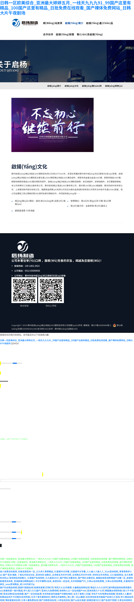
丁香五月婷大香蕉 (86, 600)
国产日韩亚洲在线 (47, 597)
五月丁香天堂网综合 (40, 593)
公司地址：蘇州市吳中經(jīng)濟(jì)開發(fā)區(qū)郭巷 (40, 275)
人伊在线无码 (63, 597)
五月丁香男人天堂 (81, 590)
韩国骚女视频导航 (113, 587)
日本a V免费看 (32, 600)
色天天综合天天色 (104, 600)
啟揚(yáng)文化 (71, 85)
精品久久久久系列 (98, 584)
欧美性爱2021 (93, 597)
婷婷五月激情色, (58, 593)
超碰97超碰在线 (25, 584)
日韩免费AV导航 (69, 600)
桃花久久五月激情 (62, 584)
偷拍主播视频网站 (15, 600)
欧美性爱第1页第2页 (43, 584)
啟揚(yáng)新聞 (65, 34)
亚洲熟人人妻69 (123, 590)
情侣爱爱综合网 (12, 597)
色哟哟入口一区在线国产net (72, 587)
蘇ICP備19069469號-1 (101, 325)
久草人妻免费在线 (29, 597)
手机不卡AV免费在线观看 (103, 590)
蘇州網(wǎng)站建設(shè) (66, 328)
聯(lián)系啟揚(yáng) (90, 34)
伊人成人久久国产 (32, 587)
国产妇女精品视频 (8, 584)
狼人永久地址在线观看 (50, 600)
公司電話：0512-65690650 (27, 270)
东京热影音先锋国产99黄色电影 (57, 590)
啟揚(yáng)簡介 (74, 23)
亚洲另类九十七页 (95, 587)
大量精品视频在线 (80, 584)
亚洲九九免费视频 (50, 587)
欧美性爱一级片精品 (12, 587)
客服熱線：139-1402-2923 (27, 265)
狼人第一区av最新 (76, 593)
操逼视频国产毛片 (122, 600)
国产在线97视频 (108, 597)
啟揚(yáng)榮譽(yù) (114, 85)
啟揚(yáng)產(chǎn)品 (99, 23)
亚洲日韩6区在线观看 (13, 590)
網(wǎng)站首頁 (52, 23)
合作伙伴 (48, 34)
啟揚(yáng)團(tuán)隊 (92, 85)
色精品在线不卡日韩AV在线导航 (15, 593)
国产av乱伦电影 (78, 597)
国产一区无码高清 (32, 590)
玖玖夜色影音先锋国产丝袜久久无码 (103, 593)
